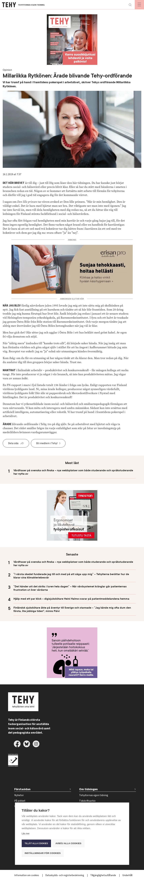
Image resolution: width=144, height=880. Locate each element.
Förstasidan (22, 789)
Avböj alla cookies (69, 843)
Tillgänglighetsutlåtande (103, 875)
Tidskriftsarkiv (87, 801)
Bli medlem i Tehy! (46, 443)
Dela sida (13, 443)
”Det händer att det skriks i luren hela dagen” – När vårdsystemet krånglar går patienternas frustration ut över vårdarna (70, 588)
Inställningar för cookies (43, 853)
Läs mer (25, 834)
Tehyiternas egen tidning (93, 795)
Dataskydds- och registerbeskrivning (65, 875)
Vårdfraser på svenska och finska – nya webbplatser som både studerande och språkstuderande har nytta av (73, 472)
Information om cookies (27, 875)
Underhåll (127, 875)
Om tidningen (88, 789)
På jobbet (19, 801)
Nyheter (19, 795)
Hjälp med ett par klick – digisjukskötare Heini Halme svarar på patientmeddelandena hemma (71, 598)
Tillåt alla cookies (36, 844)
